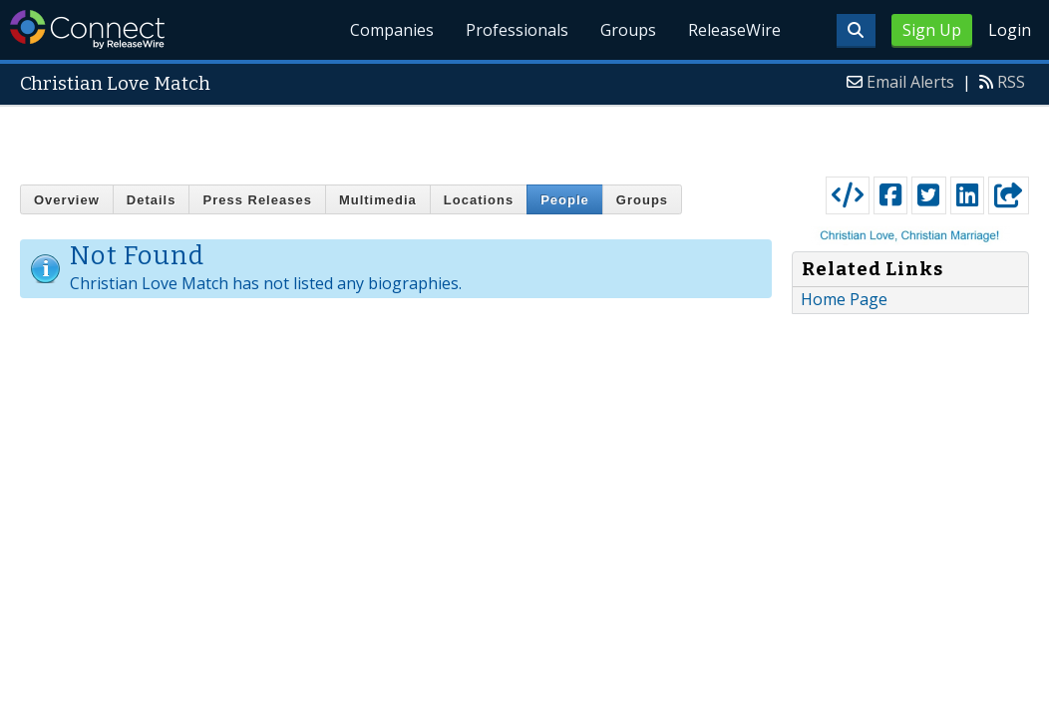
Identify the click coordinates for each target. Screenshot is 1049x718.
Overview (67, 199)
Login (1009, 30)
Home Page (844, 299)
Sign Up (931, 30)
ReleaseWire (734, 30)
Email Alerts (910, 82)
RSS (1011, 82)
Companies (393, 30)
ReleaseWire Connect (87, 29)
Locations (479, 199)
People (564, 199)
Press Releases (256, 199)
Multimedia (378, 199)
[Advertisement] (525, 137)
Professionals (517, 30)
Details (151, 199)
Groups (628, 30)
